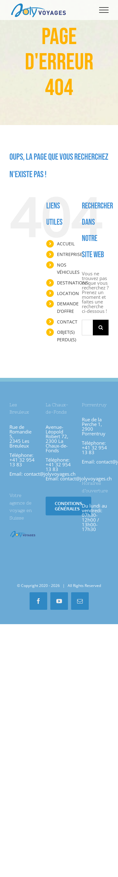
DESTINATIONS (72, 283)
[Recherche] (101, 327)
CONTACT (67, 322)
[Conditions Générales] (68, 506)
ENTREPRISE (69, 254)
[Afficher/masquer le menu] (104, 10)
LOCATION (68, 293)
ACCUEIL (66, 244)
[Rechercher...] (87, 327)
